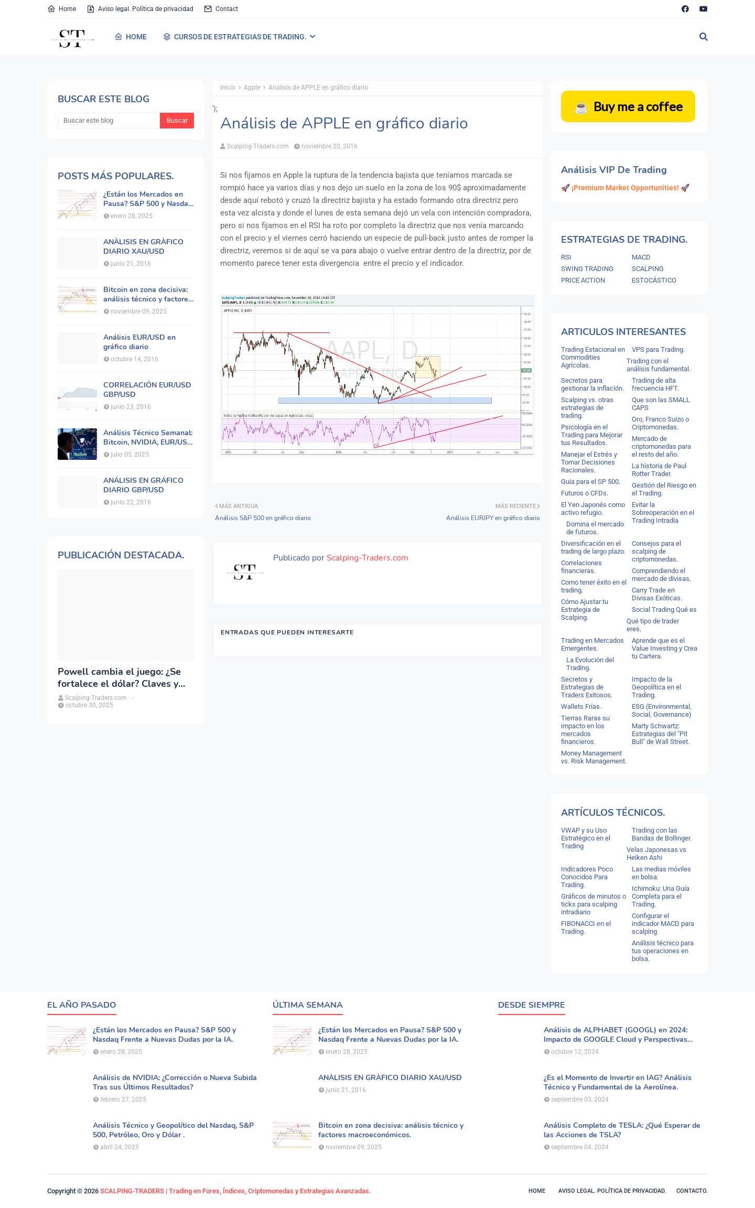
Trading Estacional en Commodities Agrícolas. (593, 357)
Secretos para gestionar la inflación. (592, 384)
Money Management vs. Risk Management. (594, 757)
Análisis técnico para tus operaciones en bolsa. (663, 951)
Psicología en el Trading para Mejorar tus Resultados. (591, 435)
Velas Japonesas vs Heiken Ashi (656, 853)
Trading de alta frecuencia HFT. (655, 384)
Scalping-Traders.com (258, 146)
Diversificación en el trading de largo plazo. (593, 547)
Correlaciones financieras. (581, 567)
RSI (566, 257)
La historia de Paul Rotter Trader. (659, 470)
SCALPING (648, 269)
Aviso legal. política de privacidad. (612, 1191)
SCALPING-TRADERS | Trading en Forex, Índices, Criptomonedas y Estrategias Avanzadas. (235, 1191)
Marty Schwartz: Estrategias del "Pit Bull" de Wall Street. (660, 734)
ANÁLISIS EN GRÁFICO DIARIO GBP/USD (143, 485)
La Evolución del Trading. (590, 664)
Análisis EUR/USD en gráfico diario (139, 342)
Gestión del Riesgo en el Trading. (664, 489)
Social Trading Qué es (664, 609)
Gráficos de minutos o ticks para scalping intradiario (593, 904)
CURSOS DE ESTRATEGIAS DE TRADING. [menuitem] (235, 37)
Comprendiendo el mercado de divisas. (661, 575)
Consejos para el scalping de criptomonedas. (656, 551)
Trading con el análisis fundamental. (659, 365)
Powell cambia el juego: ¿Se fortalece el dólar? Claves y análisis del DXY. (119, 678)
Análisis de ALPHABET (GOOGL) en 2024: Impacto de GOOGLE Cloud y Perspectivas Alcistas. (615, 1035)
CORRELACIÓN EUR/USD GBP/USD (147, 390)
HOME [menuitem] (130, 37)
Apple (252, 87)
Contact (221, 9)
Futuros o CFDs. (584, 493)
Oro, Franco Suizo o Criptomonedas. (660, 423)
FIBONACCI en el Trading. (586, 927)
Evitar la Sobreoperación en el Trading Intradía (663, 512)
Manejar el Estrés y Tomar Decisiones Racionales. (589, 462)
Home (61, 9)
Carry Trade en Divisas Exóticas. (657, 594)
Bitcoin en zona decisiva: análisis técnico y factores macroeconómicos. (147, 294)
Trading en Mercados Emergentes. (592, 644)
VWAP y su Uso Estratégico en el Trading (585, 838)
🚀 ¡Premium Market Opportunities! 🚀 (625, 188)
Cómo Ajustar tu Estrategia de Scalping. (584, 609)
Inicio (227, 87)
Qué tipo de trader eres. (653, 625)
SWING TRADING (587, 269)
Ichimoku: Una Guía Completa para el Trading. (660, 896)
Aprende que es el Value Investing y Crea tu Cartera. (664, 648)
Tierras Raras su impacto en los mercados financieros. (585, 730)
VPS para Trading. (658, 349)
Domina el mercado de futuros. (595, 528)
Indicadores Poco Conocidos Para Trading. (587, 877)
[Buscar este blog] (109, 120)
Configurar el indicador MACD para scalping (663, 923)
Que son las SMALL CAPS (661, 404)
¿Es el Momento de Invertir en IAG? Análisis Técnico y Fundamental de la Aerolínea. (618, 1082)
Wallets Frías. (581, 706)
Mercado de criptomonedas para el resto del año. (661, 446)
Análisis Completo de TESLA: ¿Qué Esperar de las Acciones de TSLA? (622, 1130)
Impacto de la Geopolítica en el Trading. (656, 687)
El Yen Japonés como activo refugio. (593, 508)
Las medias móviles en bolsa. (661, 873)
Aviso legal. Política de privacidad (140, 9)
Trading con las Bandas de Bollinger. (662, 834)
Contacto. (692, 1191)
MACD (641, 257)
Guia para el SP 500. (590, 482)
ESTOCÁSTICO (654, 280)
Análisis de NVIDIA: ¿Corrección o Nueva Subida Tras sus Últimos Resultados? (175, 1082)
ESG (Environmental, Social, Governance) (662, 710)
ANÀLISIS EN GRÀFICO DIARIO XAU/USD (143, 247)
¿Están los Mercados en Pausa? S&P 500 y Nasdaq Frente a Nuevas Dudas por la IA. (147, 199)
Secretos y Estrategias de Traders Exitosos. (586, 687)
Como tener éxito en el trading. (594, 586)
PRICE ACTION (583, 280)
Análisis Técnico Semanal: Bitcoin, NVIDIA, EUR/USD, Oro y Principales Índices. (148, 437)
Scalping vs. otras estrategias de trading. (587, 407)
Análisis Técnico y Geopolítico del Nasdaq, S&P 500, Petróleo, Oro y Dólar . (173, 1130)
